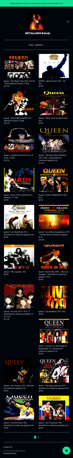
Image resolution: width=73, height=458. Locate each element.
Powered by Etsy (10, 453)
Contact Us (7, 447)
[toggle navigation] (68, 22)
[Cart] (66, 451)
